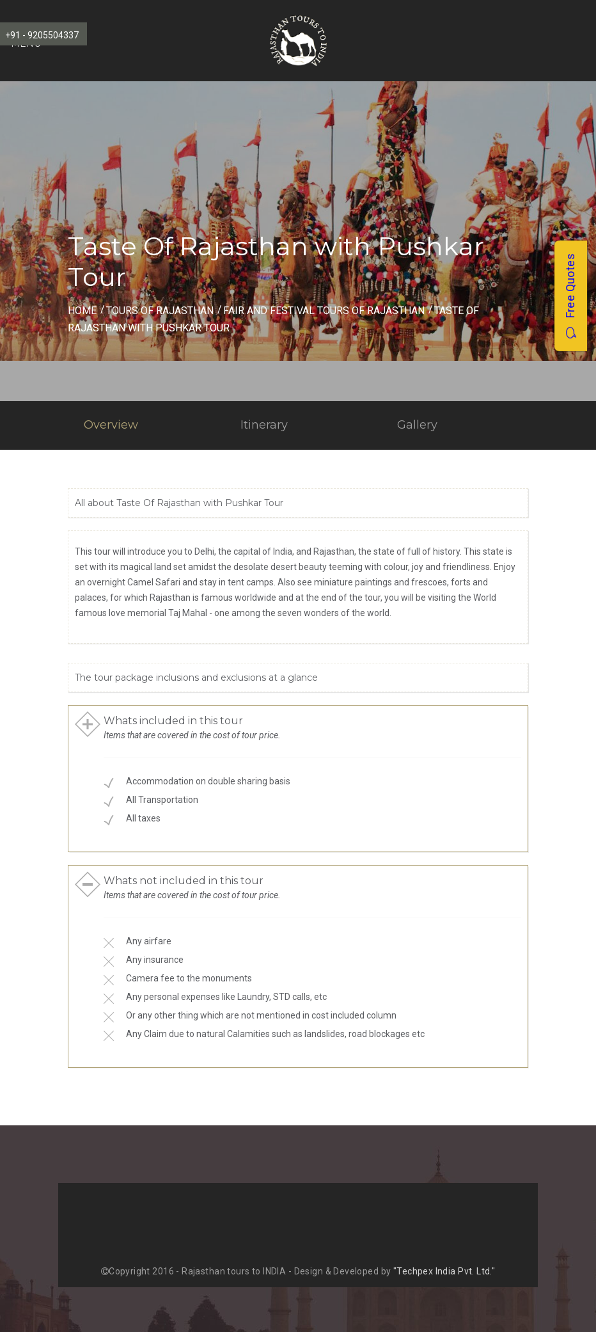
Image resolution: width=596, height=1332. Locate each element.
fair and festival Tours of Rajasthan (324, 311)
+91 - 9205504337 (42, 35)
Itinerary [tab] (264, 425)
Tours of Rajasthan (160, 311)
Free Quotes (570, 295)
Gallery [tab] (417, 425)
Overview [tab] (111, 425)
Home (82, 311)
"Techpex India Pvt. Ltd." (444, 1271)
